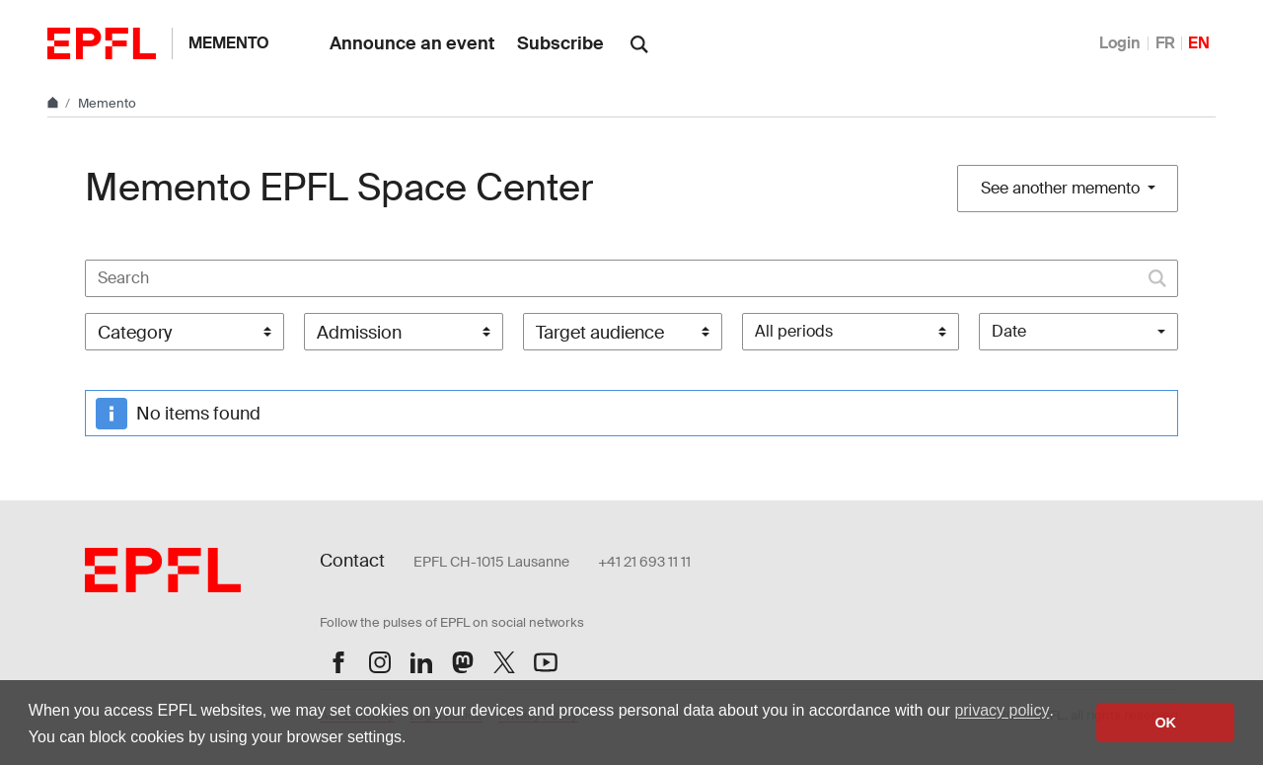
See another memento (1062, 188)
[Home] (54, 103)
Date (1009, 331)
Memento (228, 43)
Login (1120, 43)
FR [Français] (1165, 43)
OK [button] (1165, 722)
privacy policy (1001, 710)
